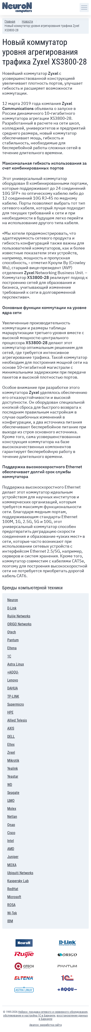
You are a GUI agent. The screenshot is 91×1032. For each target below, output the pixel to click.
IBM (14, 920)
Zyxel (11, 752)
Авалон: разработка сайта (45, 1025)
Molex (13, 808)
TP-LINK (13, 696)
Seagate (13, 792)
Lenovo (16, 679)
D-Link (18, 607)
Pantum (15, 639)
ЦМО (11, 800)
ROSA (11, 905)
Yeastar (12, 776)
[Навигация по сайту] (84, 7)
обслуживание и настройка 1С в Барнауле (29, 1015)
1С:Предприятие (67, 978)
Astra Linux (15, 664)
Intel (17, 840)
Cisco (20, 832)
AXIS (10, 728)
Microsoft (14, 897)
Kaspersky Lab (18, 880)
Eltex (11, 744)
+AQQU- (13, 672)
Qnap (22, 824)
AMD (10, 849)
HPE (14, 712)
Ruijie (24, 954)
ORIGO (67, 954)
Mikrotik (13, 760)
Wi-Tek (12, 913)
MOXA (11, 865)
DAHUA (12, 688)
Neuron (12, 600)
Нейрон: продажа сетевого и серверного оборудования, (53, 1012)
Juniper (12, 857)
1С (16, 655)
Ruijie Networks (18, 616)
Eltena (12, 648)
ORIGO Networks (19, 624)
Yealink (12, 768)
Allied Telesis (17, 720)
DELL (14, 736)
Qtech (11, 632)
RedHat (12, 888)
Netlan (12, 816)
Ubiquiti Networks (20, 873)
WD (9, 784)
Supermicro (15, 704)
